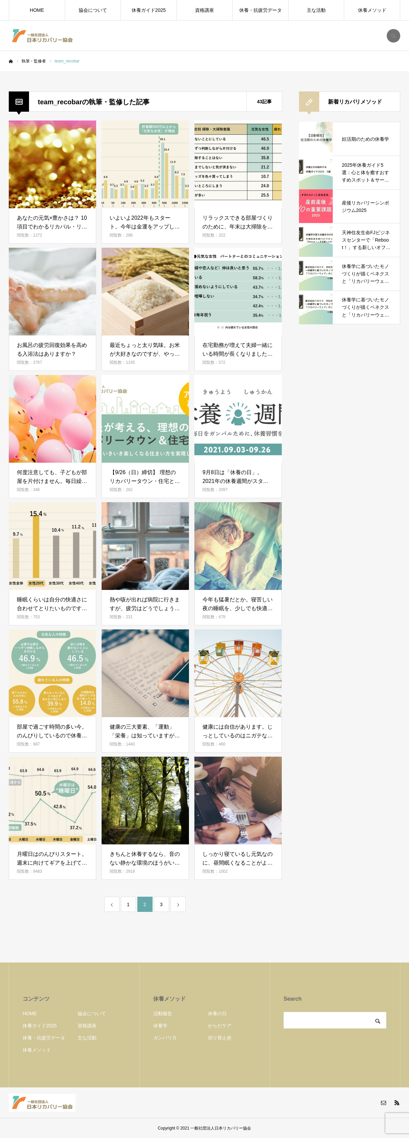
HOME (37, 10)
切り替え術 (219, 1037)
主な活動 (316, 10)
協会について (93, 10)
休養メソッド (372, 10)
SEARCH (393, 36)
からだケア (219, 1025)
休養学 (160, 1025)
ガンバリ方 (165, 1037)
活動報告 (162, 1013)
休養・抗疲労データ (260, 10)
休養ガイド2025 (149, 10)
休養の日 (217, 1013)
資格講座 (204, 10)
